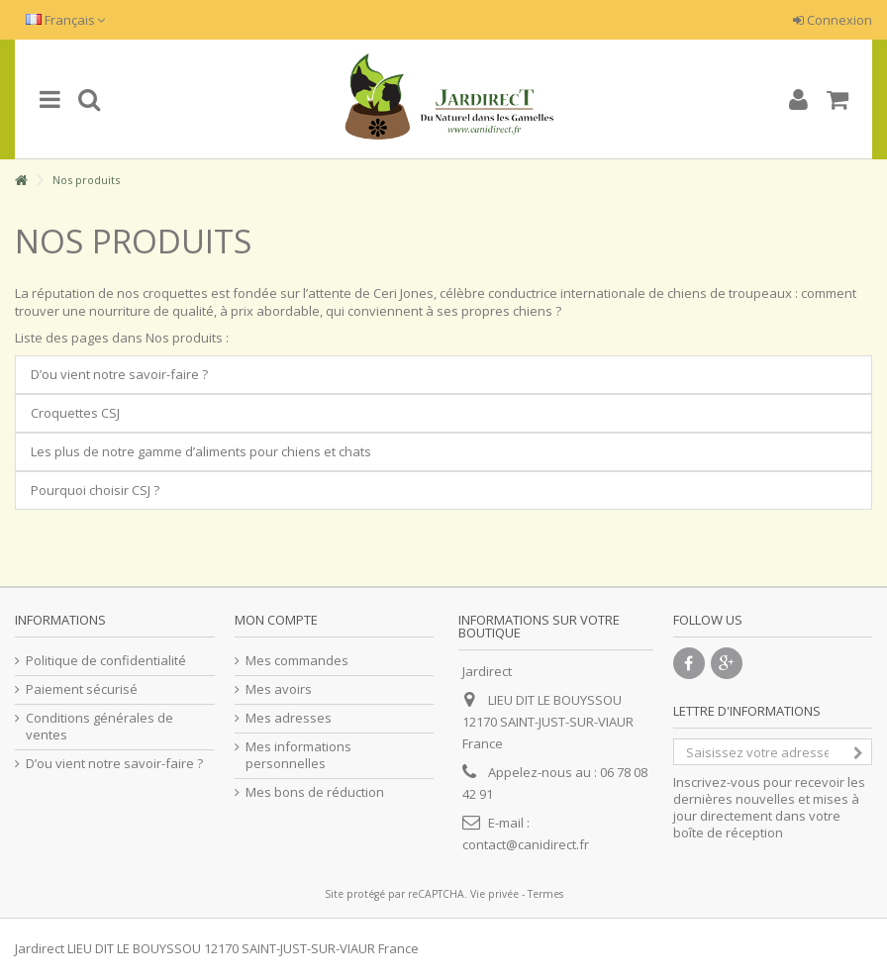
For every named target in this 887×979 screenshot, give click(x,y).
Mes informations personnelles (298, 755)
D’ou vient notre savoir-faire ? (119, 374)
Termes (545, 894)
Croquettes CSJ (75, 413)
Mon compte (276, 620)
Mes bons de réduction (315, 792)
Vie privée (494, 894)
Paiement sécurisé (82, 689)
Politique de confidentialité (106, 660)
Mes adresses (289, 718)
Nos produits (133, 241)
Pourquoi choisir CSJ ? (95, 490)
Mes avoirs (279, 689)
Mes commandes (297, 660)
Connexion (832, 20)
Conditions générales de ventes (99, 726)
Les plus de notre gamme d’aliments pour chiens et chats (201, 451)
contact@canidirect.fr (525, 844)
